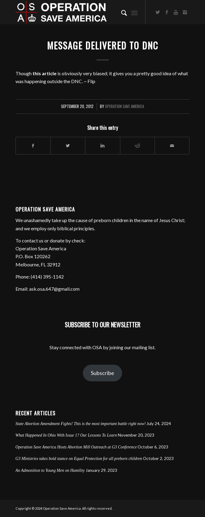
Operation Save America (124, 106)
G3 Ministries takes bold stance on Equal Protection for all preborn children (78, 458)
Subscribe (102, 373)
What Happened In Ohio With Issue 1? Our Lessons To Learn (66, 435)
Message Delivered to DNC (102, 45)
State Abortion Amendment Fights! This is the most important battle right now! (80, 423)
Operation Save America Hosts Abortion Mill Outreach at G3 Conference (76, 447)
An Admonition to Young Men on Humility (50, 470)
